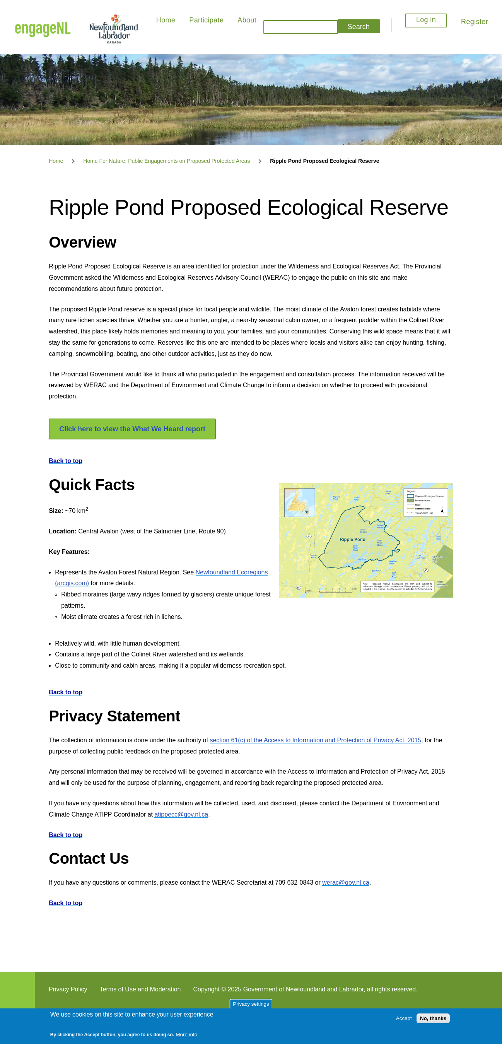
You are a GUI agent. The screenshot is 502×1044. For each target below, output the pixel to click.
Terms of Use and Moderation (140, 989)
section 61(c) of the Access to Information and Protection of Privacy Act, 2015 (315, 740)
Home (56, 161)
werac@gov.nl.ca (345, 882)
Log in (426, 20)
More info (187, 1034)
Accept (404, 1018)
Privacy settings (251, 1004)
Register (474, 22)
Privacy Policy (68, 989)
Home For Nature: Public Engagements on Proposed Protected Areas (166, 161)
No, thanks (433, 1018)
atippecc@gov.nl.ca (181, 814)
